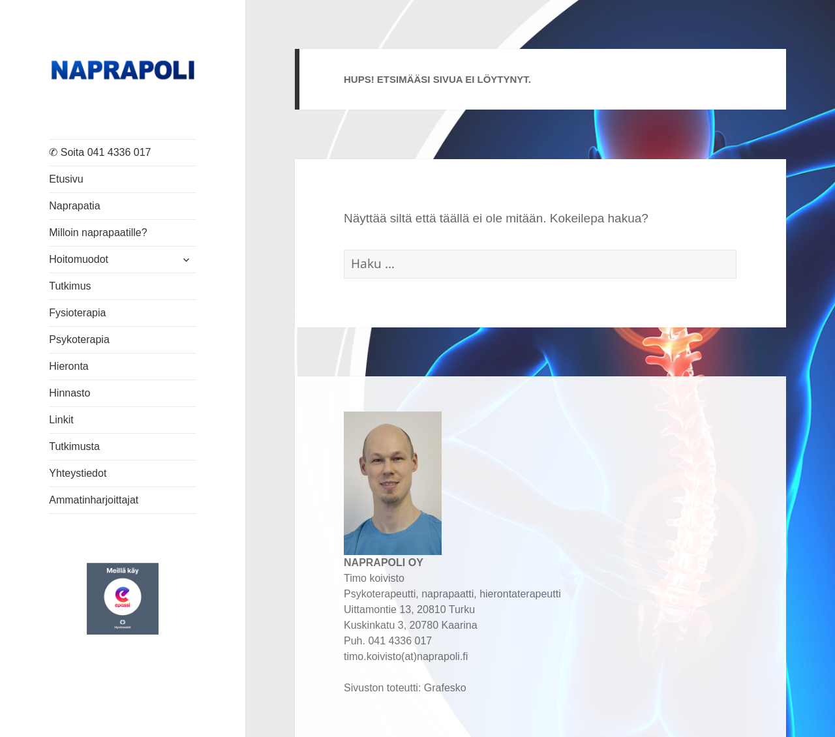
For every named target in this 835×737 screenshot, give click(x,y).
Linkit (61, 419)
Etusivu (66, 179)
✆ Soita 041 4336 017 (100, 152)
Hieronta (68, 366)
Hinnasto (69, 393)
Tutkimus (70, 286)
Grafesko (445, 687)
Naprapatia (74, 205)
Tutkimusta (74, 446)
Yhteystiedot (77, 473)
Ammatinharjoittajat (93, 499)
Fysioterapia (77, 312)
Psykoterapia (79, 339)
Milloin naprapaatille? (98, 232)
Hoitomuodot (78, 259)
